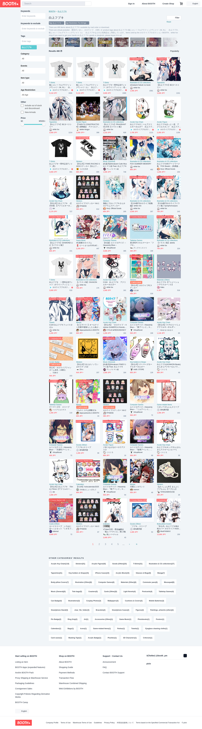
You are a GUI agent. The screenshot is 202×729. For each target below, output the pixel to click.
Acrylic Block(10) (122, 573)
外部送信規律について (125, 723)
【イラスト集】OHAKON (86, 282)
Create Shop (168, 4)
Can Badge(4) (56, 601)
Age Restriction (28, 90)
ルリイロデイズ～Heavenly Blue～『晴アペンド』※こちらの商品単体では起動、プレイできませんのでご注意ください (114, 488)
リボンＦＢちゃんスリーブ (168, 407)
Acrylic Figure (81, 122)
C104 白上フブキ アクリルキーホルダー (114, 283)
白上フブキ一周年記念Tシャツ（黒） (60, 165)
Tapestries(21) (56, 573)
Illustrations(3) (74, 601)
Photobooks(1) (144, 619)
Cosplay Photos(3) (93, 601)
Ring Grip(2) (72, 619)
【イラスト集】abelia (166, 243)
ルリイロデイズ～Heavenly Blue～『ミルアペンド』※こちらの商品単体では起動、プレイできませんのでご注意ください (141, 408)
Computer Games (109, 240)
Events (24, 66)
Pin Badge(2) (56, 619)
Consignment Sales (23, 688)
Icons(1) (83, 629)
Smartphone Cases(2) (120, 610)
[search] (82, 4)
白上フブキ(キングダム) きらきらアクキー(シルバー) (169, 448)
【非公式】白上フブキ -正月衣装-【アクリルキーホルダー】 (60, 204)
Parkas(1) (121, 629)
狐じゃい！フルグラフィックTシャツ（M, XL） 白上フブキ (60, 86)
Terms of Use (66, 723)
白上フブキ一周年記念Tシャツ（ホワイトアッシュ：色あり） (114, 86)
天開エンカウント (137, 487)
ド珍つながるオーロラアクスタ (114, 448)
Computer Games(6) (106, 582)
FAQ (105, 667)
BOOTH (52, 11)
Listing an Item (21, 662)
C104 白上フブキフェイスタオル (61, 326)
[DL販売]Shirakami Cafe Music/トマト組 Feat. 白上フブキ (115, 165)
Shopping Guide (66, 667)
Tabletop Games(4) (166, 592)
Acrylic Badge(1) (94, 638)
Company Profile (52, 723)
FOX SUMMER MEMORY (140, 164)
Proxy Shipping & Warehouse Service (31, 678)
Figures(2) (140, 610)
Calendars (80, 484)
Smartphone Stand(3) (59, 610)
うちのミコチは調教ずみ (86, 410)
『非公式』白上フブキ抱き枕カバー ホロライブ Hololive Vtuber (168, 527)
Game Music (81, 240)
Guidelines (98, 723)
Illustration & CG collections (140, 82)
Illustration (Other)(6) (83, 582)
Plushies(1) (112, 638)
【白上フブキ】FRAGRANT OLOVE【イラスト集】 (114, 125)
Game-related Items (164, 405)
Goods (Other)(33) (119, 564)
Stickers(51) (80, 564)
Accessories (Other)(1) (104, 619)
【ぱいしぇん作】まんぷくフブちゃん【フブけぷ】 (168, 488)
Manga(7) (161, 573)
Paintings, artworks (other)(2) (162, 610)
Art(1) (86, 619)
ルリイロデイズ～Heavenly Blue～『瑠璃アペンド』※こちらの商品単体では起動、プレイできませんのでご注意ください (141, 448)
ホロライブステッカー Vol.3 (87, 526)
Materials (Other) (163, 280)
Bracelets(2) (100, 610)
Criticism (106, 524)
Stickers (79, 161)
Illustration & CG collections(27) (161, 564)
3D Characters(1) (130, 638)
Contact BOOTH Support (113, 672)
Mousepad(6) (169, 582)
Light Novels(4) (129, 592)
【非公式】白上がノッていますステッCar (87, 365)
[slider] (22, 124)
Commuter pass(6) (150, 582)
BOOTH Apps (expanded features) (30, 667)
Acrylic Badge (54, 362)
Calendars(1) (56, 629)
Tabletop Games (136, 240)
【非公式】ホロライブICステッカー (141, 286)
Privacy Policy (109, 723)
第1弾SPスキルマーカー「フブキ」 (142, 244)
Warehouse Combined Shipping (73, 683)
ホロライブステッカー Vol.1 (87, 203)
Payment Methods (67, 672)
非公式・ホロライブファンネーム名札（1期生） (60, 369)
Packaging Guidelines (24, 683)
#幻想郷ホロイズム (84, 243)
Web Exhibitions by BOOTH (71, 688)
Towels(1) (135, 629)
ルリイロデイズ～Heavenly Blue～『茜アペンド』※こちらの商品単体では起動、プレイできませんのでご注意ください (141, 326)
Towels (51, 322)
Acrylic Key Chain (136, 122)
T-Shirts (52, 82)
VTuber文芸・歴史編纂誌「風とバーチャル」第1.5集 (114, 530)
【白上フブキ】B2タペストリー (168, 86)
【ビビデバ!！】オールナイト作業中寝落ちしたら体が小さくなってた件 (87, 326)
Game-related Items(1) (102, 629)
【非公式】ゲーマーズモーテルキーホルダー (141, 365)
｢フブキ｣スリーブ (83, 447)
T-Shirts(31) (137, 564)
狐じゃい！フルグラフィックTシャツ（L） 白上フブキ (87, 86)
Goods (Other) (81, 445)
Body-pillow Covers (164, 524)
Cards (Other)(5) (110, 592)
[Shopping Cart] (181, 3)
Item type (25, 78)
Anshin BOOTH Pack (24, 672)
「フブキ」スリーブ (138, 526)
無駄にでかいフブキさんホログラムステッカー (114, 204)
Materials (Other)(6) (128, 582)
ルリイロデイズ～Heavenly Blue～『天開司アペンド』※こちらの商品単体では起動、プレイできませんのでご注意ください (60, 448)
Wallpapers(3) (112, 601)
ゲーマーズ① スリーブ (59, 407)
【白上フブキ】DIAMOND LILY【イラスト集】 (61, 244)
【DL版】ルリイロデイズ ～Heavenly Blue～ (114, 244)
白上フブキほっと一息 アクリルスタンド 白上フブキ (168, 125)
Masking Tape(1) (75, 638)
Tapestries (161, 82)
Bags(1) (71, 629)
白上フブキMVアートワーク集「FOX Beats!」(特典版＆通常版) (168, 165)
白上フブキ (62, 11)
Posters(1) (160, 619)
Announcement (109, 662)
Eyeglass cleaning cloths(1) (156, 629)
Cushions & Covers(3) (134, 601)
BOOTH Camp (21, 702)
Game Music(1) (125, 619)
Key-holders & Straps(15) (79, 573)
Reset (169, 22)
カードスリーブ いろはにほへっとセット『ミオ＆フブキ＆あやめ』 (60, 527)
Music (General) (109, 161)
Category (25, 54)
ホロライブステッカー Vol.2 (114, 410)
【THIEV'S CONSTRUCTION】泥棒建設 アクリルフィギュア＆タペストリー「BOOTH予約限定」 (87, 125)
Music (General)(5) (58, 592)
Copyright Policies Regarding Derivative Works (32, 695)
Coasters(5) (93, 592)
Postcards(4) (147, 592)
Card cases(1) (56, 638)
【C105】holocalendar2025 (87, 487)
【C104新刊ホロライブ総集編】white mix (141, 204)
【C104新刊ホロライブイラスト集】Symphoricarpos (168, 204)
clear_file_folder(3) (81, 610)
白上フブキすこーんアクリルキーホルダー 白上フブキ (141, 125)
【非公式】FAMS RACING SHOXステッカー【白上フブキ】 (88, 165)
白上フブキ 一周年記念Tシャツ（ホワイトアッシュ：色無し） (60, 283)
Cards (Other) (54, 524)
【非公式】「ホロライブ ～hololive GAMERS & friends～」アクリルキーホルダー (115, 326)
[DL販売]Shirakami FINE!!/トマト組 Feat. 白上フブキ (115, 365)
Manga (78, 322)
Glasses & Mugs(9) (143, 573)
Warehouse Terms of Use (82, 723)
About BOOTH (148, 4)
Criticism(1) (147, 638)
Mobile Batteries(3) (156, 601)
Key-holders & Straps (138, 362)
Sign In (131, 4)
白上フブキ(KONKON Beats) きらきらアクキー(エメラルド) (169, 365)
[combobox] (53, 3)
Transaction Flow (66, 678)
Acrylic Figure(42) (99, 564)
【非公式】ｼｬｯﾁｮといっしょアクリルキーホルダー (168, 326)
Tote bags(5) (77, 592)
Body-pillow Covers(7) (60, 582)
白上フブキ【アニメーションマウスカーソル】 (168, 283)
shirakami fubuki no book (140, 85)
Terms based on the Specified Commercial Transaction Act (158, 723)
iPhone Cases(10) (102, 573)
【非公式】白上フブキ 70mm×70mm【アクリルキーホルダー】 (61, 488)
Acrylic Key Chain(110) (60, 564)
